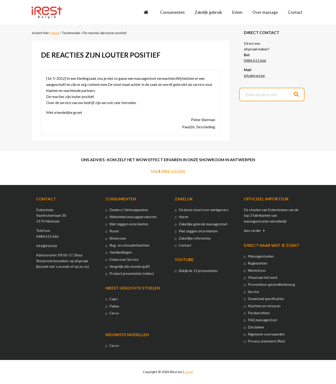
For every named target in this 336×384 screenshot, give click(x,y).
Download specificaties (266, 299)
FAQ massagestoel (262, 320)
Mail (154, 171)
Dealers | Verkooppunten (128, 210)
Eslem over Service (124, 259)
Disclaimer (256, 327)
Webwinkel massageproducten (133, 217)
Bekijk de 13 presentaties (198, 271)
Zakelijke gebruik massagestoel (203, 224)
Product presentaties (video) (131, 273)
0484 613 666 (255, 60)
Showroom (117, 238)
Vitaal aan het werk (262, 277)
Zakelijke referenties (195, 238)
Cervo (114, 313)
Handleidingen (120, 252)
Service (253, 292)
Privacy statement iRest (266, 341)
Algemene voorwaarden (266, 334)
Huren (183, 217)
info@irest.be (254, 75)
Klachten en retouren (264, 306)
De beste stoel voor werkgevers (203, 210)
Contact (185, 245)
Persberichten (259, 313)
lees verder (252, 230)
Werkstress (257, 270)
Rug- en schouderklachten (129, 245)
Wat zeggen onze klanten (128, 224)
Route (114, 231)
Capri (113, 299)
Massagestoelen (261, 256)
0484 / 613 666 (173, 171)
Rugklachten (257, 263)
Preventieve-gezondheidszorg (271, 284)
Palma (114, 306)
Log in (189, 372)
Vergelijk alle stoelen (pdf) (129, 266)
